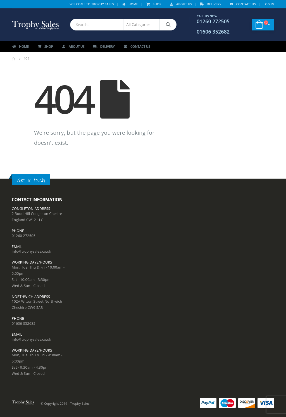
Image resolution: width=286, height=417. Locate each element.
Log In (268, 4)
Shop (153, 4)
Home (129, 4)
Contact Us (242, 4)
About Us (180, 4)
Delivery (210, 4)
